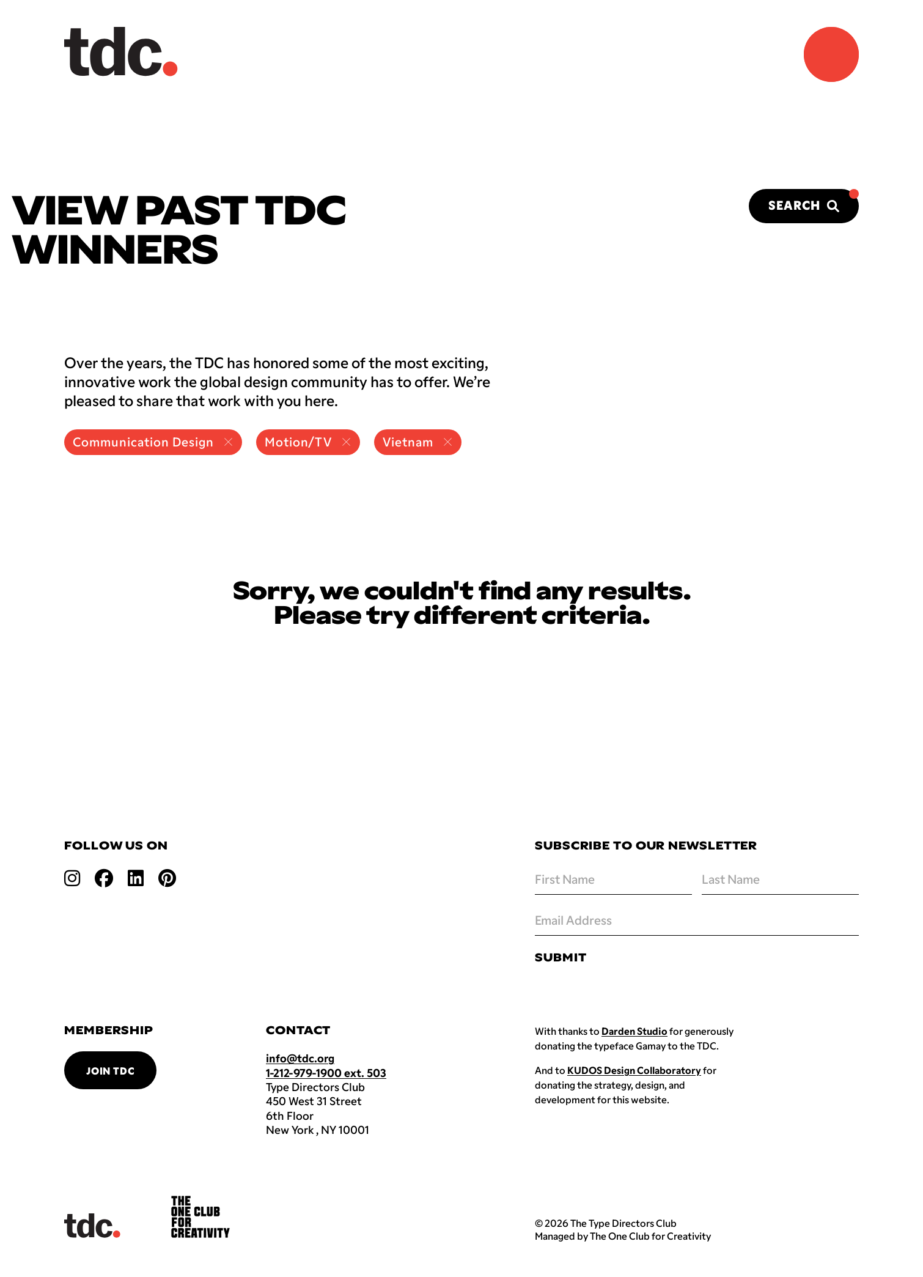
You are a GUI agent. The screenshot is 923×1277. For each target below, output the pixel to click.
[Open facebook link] (104, 877)
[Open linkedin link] (136, 877)
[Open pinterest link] (167, 877)
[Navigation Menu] (831, 54)
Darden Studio (634, 1031)
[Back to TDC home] (121, 51)
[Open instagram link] (72, 877)
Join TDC (110, 1070)
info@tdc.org (300, 1058)
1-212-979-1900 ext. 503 (326, 1072)
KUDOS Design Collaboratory (634, 1070)
